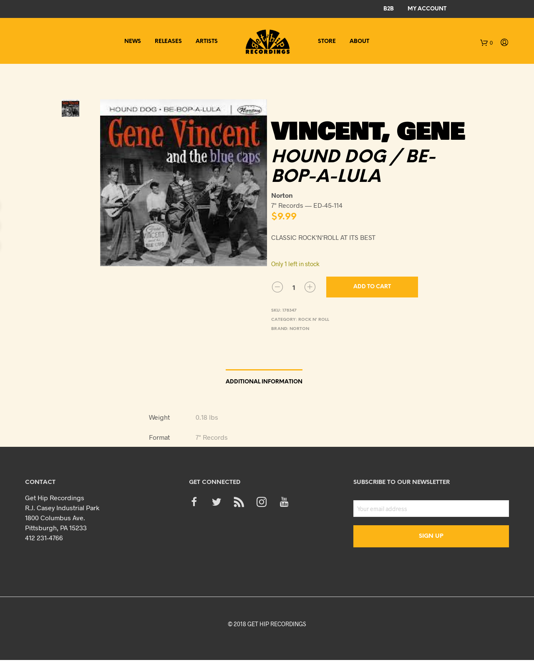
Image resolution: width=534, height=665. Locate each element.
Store (327, 41)
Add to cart (372, 287)
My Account (427, 9)
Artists (207, 41)
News (132, 41)
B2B (388, 9)
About (359, 41)
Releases (168, 41)
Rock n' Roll (313, 319)
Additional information (264, 382)
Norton (299, 329)
